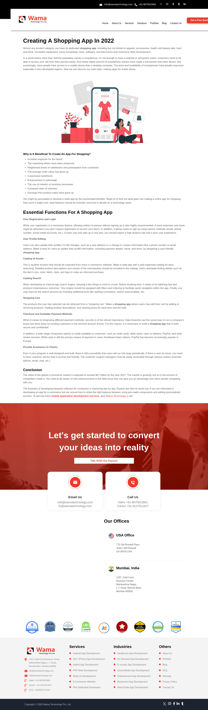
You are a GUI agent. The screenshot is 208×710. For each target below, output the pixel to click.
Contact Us (176, 23)
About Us (116, 23)
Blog (164, 23)
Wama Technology (116, 396)
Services (129, 23)
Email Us (75, 497)
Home (105, 23)
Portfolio (154, 23)
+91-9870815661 (147, 4)
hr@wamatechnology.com (75, 506)
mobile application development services (75, 396)
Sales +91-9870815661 (133, 502)
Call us (132, 497)
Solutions (142, 23)
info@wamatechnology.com (118, 4)
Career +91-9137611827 (133, 506)
